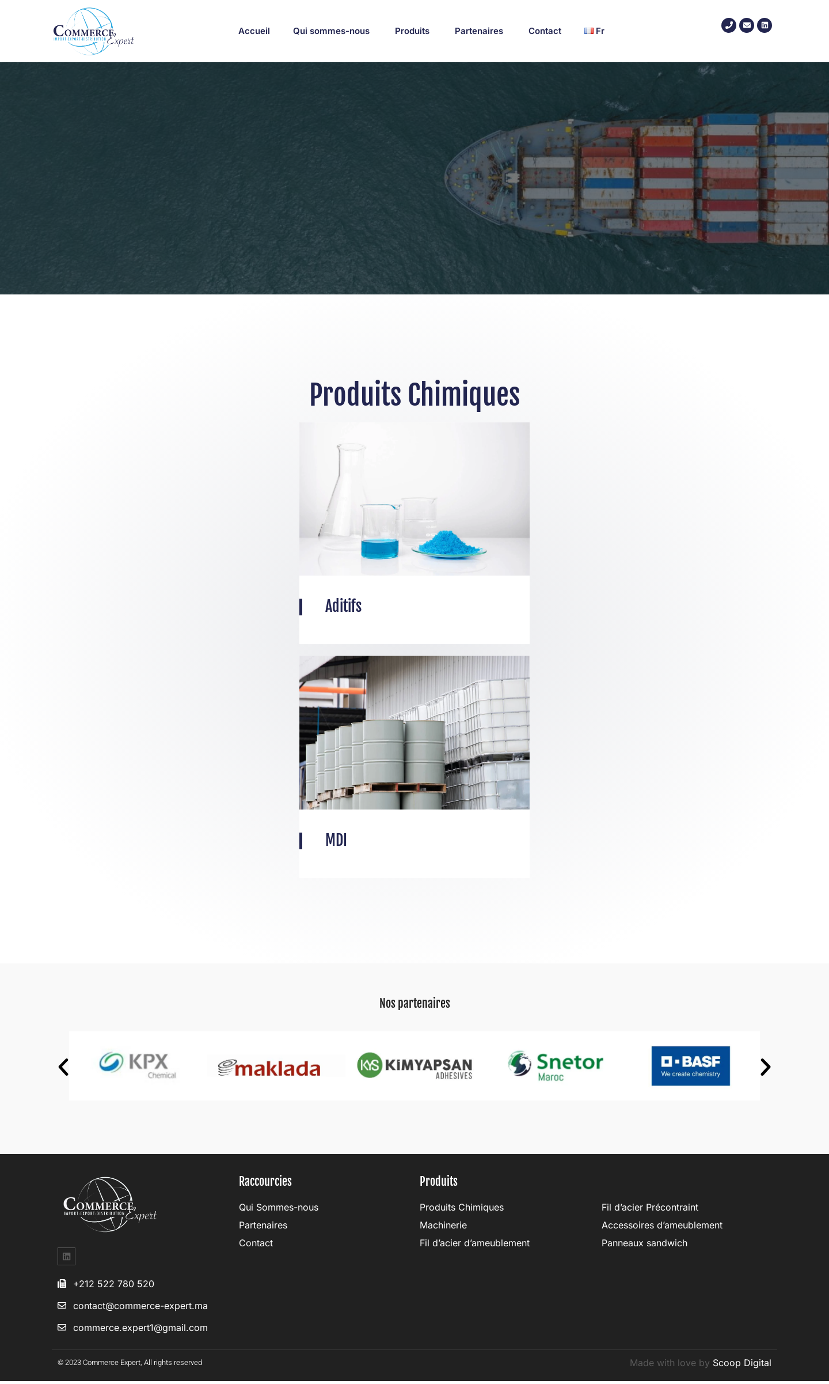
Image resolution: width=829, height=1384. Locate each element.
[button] (63, 1069)
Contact (544, 30)
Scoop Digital (742, 1365)
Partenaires (480, 30)
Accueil (254, 30)
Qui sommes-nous (332, 30)
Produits (413, 30)
